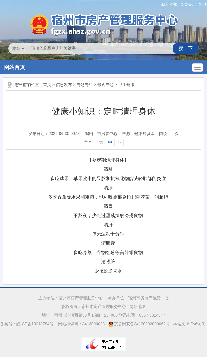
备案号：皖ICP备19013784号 (27, 324)
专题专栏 (85, 84)
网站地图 (138, 306)
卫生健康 (126, 84)
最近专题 (105, 84)
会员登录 (188, 4)
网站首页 (14, 67)
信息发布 (64, 84)
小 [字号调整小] (119, 142)
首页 (47, 84)
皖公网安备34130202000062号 (139, 324)
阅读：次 (169, 133)
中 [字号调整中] (110, 142)
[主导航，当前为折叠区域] (197, 67)
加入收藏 (169, 4)
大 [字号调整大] (101, 142)
